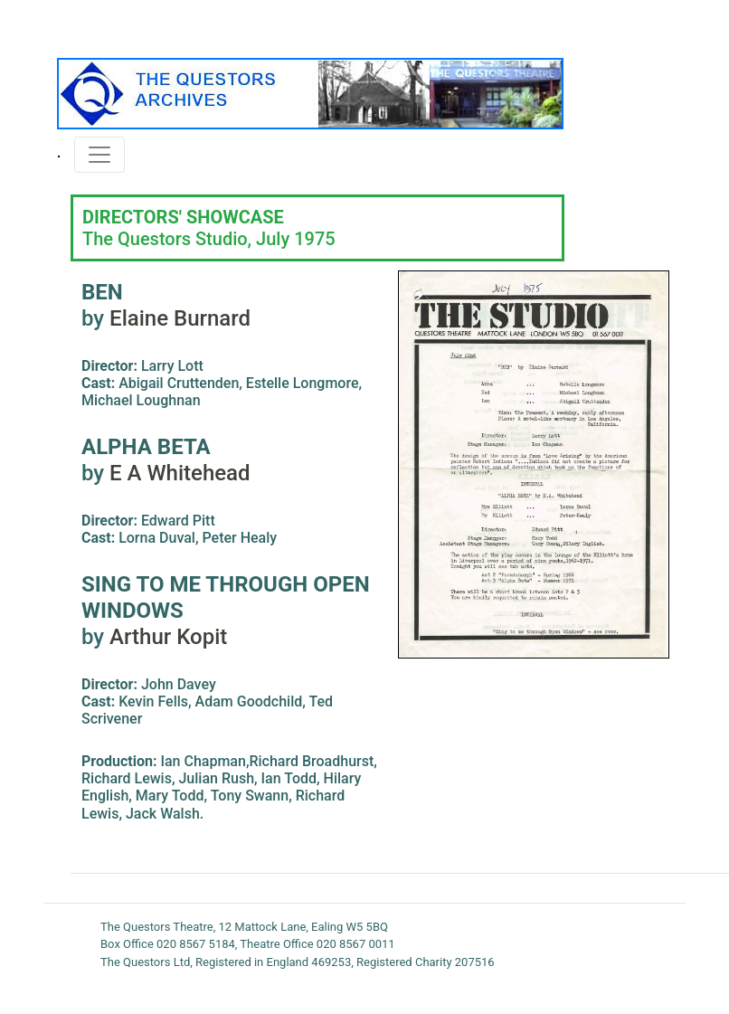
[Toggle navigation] (99, 155)
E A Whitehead (177, 473)
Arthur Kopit (168, 636)
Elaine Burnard (180, 318)
